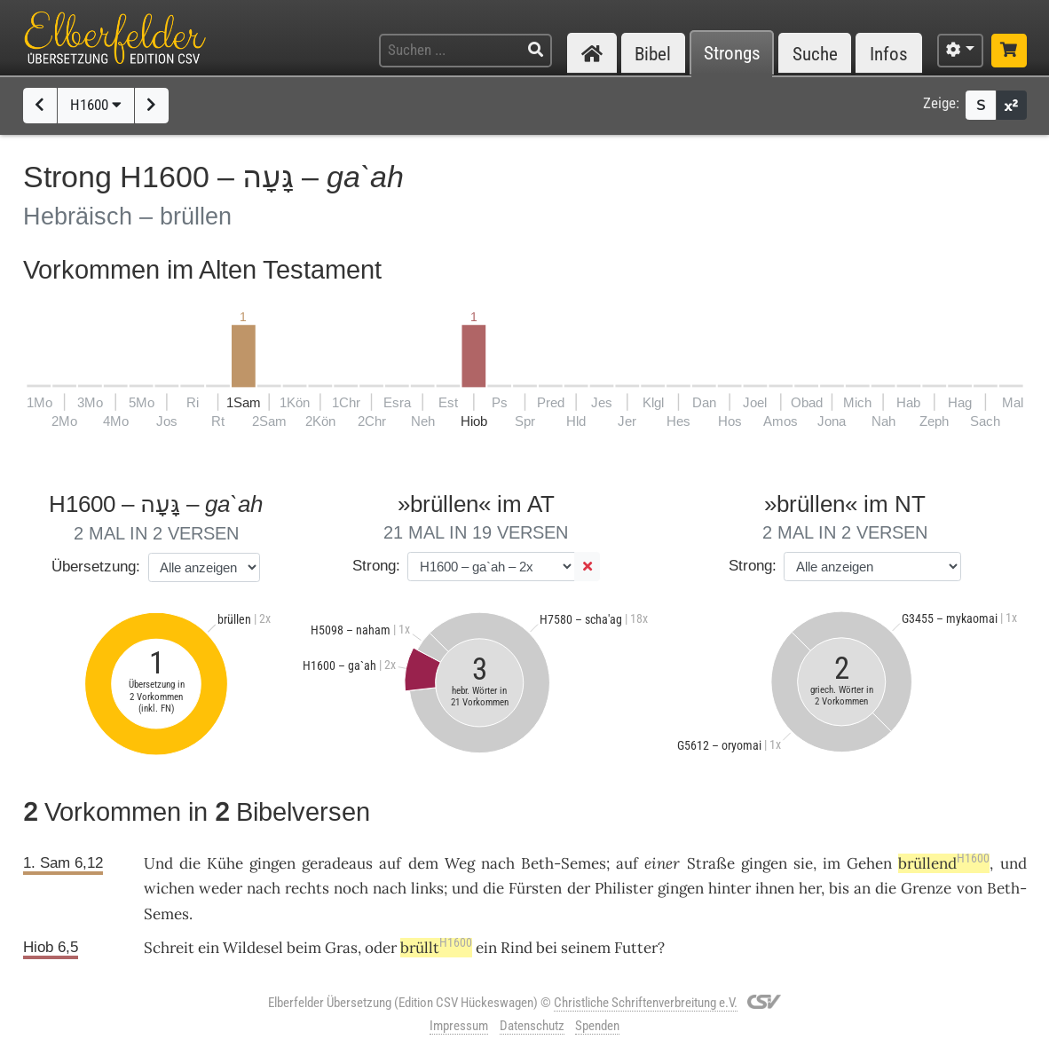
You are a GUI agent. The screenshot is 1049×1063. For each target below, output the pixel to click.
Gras (341, 947)
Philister (624, 888)
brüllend (944, 863)
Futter (636, 947)
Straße (711, 863)
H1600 (96, 105)
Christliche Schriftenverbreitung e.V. (645, 1003)
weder (220, 888)
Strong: (376, 565)
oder (381, 947)
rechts (307, 888)
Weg (460, 863)
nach (498, 863)
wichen (169, 888)
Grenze (926, 888)
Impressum (459, 1026)
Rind (516, 947)
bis (839, 888)
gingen (272, 863)
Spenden (597, 1026)
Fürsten (535, 888)
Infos (889, 54)
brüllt (436, 947)
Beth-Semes (563, 863)
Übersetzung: (95, 566)
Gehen (869, 863)
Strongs (732, 54)
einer (662, 863)
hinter (729, 888)
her (810, 888)
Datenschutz (532, 1026)
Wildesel (253, 947)
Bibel (653, 54)
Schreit (169, 947)
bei (546, 947)
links (427, 888)
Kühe (225, 863)
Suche (815, 54)
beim (304, 947)
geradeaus (337, 863)
